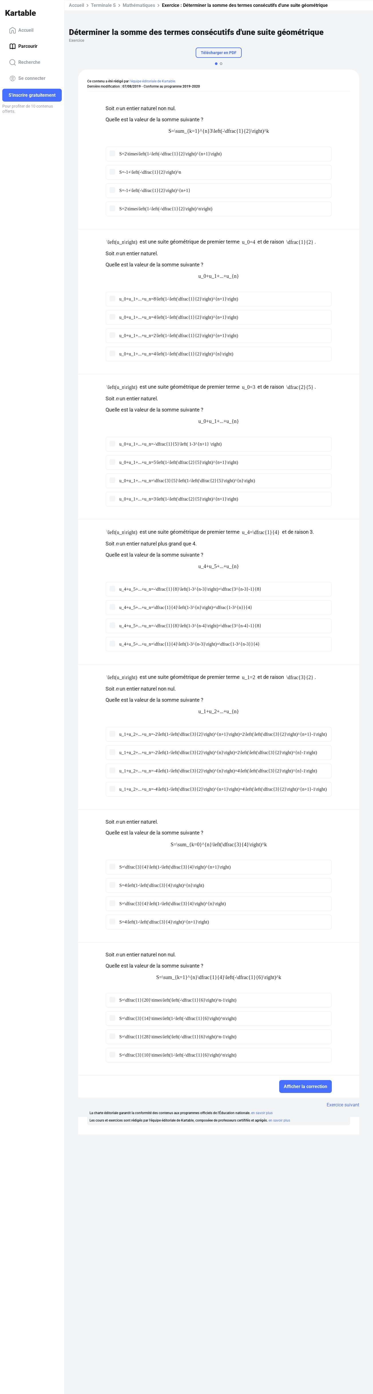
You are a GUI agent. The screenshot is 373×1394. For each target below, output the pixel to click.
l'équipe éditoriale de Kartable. (153, 81)
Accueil (21, 30)
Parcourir (23, 46)
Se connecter (27, 78)
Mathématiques (139, 5)
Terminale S (103, 5)
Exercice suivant (343, 1105)
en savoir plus (262, 1113)
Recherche (24, 62)
